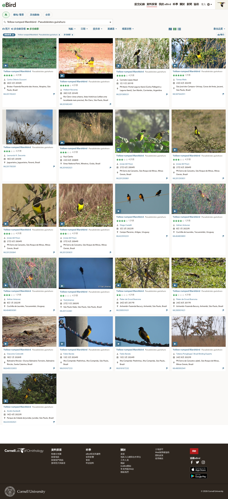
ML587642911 (179, 94)
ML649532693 (10, 368)
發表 (88, 460)
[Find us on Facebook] (191, 462)
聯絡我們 (125, 472)
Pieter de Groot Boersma (130, 299)
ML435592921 (9, 422)
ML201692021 (66, 168)
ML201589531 (122, 94)
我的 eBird (165, 4)
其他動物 (34, 15)
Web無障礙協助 (162, 452)
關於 (182, 4)
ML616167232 (122, 368)
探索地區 (55, 457)
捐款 (194, 451)
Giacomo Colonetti (15, 354)
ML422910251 (122, 236)
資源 (123, 454)
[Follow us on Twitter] (197, 462)
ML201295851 (179, 178)
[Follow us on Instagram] (203, 462)
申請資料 (90, 463)
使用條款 (159, 459)
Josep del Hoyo (126, 164)
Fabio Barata (68, 354)
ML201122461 (66, 311)
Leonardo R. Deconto (16, 156)
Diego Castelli (126, 225)
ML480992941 (179, 368)
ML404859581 (9, 310)
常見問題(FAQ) (127, 469)
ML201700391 (9, 167)
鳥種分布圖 (56, 454)
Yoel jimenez (68, 300)
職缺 (123, 463)
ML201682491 (66, 104)
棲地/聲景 (18, 15)
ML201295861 (122, 178)
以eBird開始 (126, 466)
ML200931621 (179, 310)
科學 (175, 4)
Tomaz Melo (181, 80)
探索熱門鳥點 (57, 460)
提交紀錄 (139, 4)
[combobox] (57, 22)
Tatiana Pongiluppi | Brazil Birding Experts (194, 354)
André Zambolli (13, 411)
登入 (203, 4)
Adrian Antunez (183, 225)
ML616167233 (66, 368)
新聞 (189, 4)
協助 (196, 4)
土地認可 (159, 449)
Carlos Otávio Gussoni (16, 80)
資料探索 (152, 4)
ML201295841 (9, 252)
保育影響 (90, 457)
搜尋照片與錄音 (58, 463)
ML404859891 (179, 236)
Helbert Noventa (70, 90)
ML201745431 (9, 94)
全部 (47, 15)
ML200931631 (122, 310)
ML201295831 (66, 252)
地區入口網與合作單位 (131, 457)
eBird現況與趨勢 (93, 454)
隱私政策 (159, 455)
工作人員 (125, 460)
